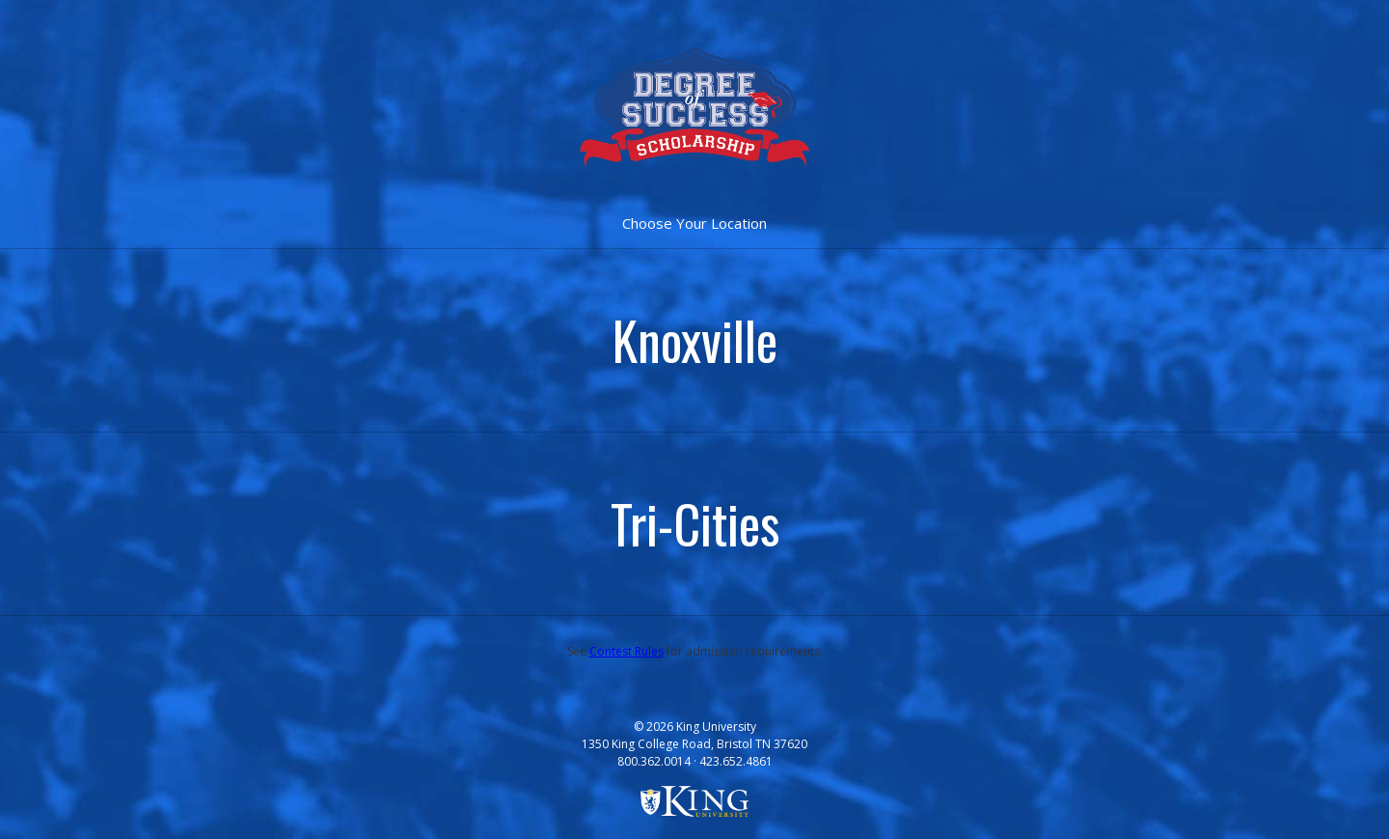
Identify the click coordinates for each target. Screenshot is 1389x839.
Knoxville (695, 339)
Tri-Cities (695, 523)
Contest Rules (626, 651)
